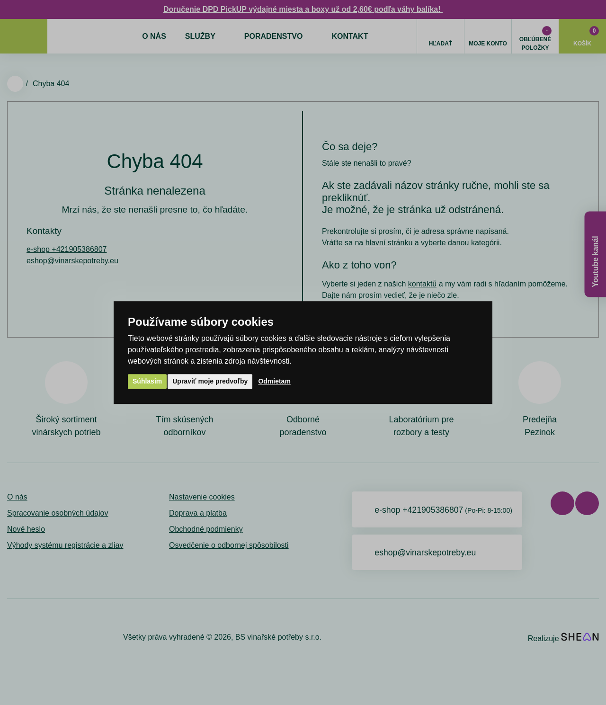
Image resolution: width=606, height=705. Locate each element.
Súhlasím (147, 381)
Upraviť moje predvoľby (210, 381)
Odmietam (274, 381)
